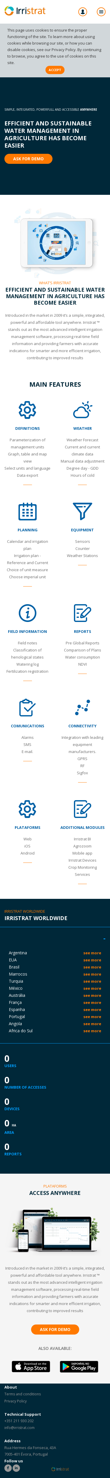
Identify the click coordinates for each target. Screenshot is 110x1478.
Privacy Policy (64, 49)
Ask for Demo (28, 158)
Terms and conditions (22, 1394)
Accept (55, 70)
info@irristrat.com (19, 1427)
